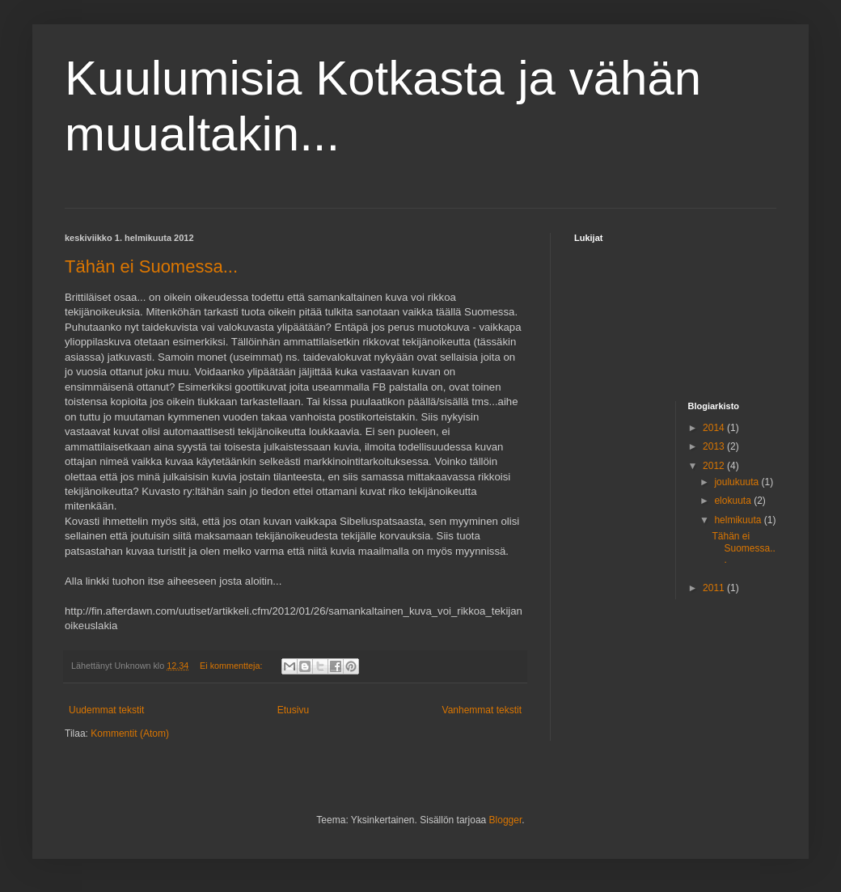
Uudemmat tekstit (106, 710)
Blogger (505, 820)
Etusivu (293, 710)
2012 (715, 465)
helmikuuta (738, 520)
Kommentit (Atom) (130, 733)
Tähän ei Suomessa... (151, 266)
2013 (715, 446)
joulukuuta (737, 482)
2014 (715, 427)
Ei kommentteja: (232, 665)
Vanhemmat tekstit (482, 710)
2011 (715, 588)
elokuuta (734, 500)
